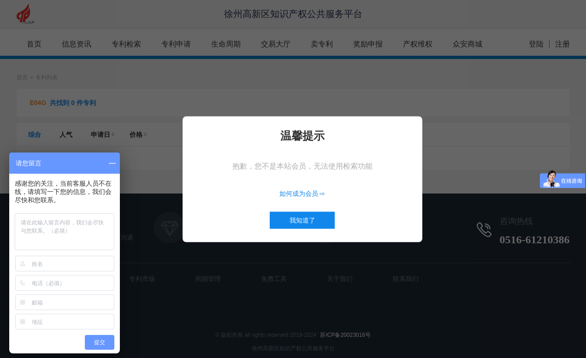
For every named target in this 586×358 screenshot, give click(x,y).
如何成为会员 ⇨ (302, 193)
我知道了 (302, 219)
